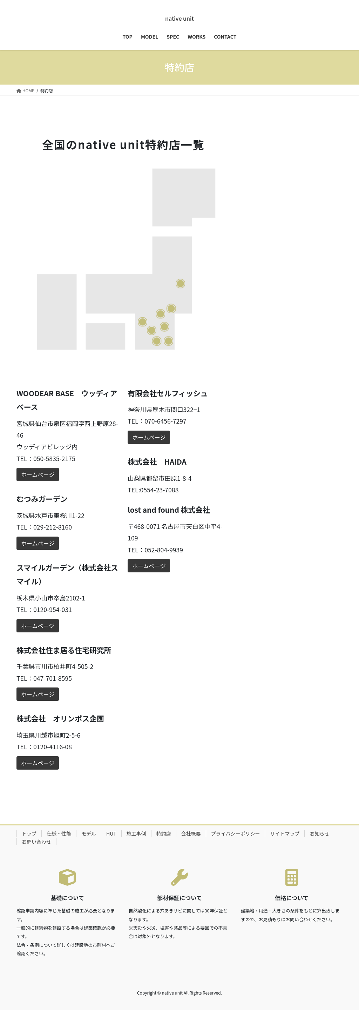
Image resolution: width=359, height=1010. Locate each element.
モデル (88, 833)
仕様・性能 (59, 833)
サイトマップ (284, 833)
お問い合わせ (36, 841)
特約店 (163, 833)
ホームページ (37, 474)
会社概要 (191, 833)
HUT (111, 833)
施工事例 (136, 833)
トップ (29, 833)
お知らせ (319, 833)
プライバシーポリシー (235, 833)
